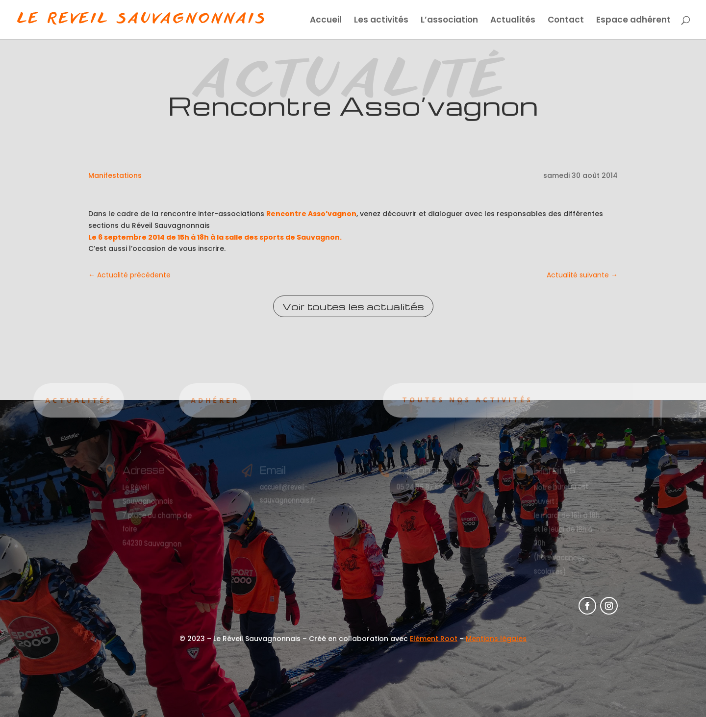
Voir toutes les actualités (353, 306)
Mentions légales (496, 638)
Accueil (326, 20)
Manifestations (115, 175)
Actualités (512, 20)
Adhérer (181, 400)
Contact (566, 20)
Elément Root (433, 638)
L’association (449, 20)
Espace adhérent (633, 20)
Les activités (381, 20)
